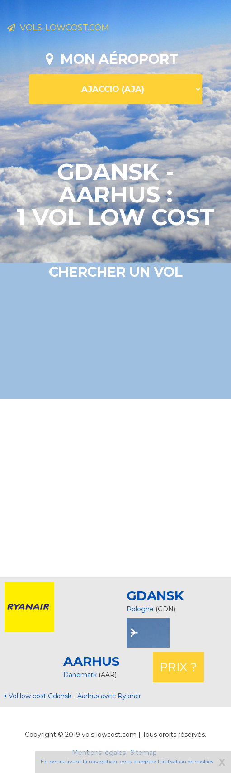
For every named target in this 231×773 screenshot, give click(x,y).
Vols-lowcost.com (58, 28)
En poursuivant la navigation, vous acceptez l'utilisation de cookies (127, 761)
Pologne (140, 609)
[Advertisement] (119, 486)
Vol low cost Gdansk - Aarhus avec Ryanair (73, 696)
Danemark (81, 675)
